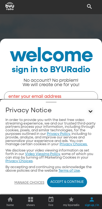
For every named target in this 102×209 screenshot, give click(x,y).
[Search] (89, 6)
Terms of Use (69, 170)
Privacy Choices (19, 161)
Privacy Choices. (74, 144)
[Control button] (90, 112)
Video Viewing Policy (42, 154)
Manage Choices (29, 182)
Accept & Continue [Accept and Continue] (67, 182)
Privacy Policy (58, 134)
